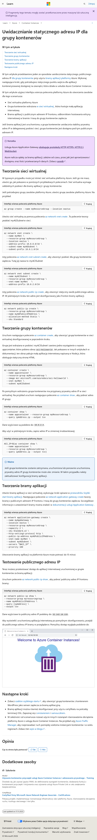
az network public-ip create (30, 291)
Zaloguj (91, 3)
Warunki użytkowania (61, 832)
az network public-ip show (35, 579)
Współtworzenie (79, 828)
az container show (66, 395)
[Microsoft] (48, 4)
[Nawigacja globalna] (3, 3)
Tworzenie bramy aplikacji (15, 59)
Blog (64, 828)
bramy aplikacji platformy (58, 78)
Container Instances (30, 23)
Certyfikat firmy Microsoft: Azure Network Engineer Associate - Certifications (36, 795)
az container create (43, 335)
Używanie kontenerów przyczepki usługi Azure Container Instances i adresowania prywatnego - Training (48, 778)
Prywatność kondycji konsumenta (32, 832)
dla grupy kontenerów (22, 78)
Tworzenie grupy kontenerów (17, 56)
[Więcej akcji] (92, 23)
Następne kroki (11, 67)
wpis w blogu (36, 728)
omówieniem (43, 712)
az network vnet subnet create (31, 256)
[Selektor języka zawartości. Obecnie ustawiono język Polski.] (7, 821)
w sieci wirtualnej (45, 106)
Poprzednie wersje (51, 828)
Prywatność (7, 832)
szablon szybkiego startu (27, 701)
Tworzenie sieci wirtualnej (15, 52)
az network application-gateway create (65, 496)
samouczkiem (58, 712)
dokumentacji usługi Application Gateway (73, 504)
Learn (5, 23)
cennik (60, 161)
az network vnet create (56, 216)
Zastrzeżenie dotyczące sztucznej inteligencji (21, 828)
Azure (14, 23)
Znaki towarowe (81, 832)
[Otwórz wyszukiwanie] (84, 3)
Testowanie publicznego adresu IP (19, 63)
